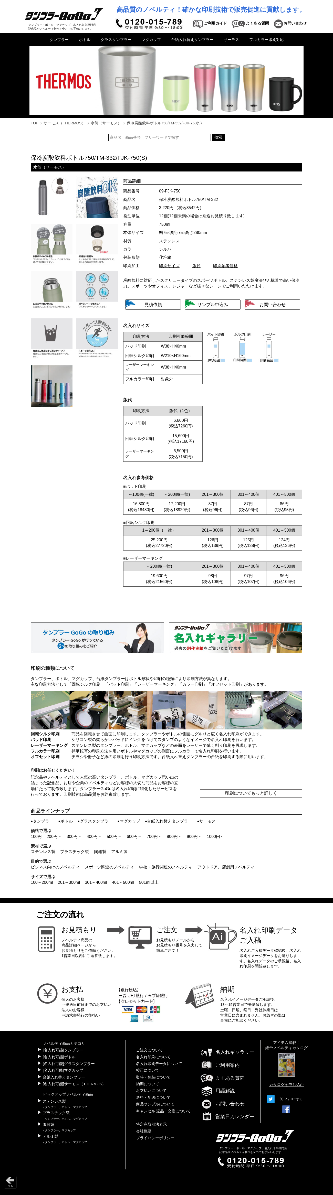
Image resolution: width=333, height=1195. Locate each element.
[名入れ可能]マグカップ (63, 1070)
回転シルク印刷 (86, 684)
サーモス (231, 40)
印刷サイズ (169, 266)
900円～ (194, 836)
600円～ (134, 836)
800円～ (174, 836)
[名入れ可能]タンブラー (63, 1050)
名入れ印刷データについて (159, 1064)
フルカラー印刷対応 (266, 40)
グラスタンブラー (116, 40)
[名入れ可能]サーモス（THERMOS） (74, 1084)
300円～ (74, 836)
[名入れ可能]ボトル (59, 1057)
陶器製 (100, 851)
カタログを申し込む (286, 1085)
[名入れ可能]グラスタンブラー (69, 1064)
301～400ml (96, 882)
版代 (196, 266)
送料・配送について (153, 1097)
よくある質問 (222, 1078)
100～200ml (42, 882)
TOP (34, 123)
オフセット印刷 (225, 684)
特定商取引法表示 (151, 1124)
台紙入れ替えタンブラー (192, 40)
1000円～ (215, 836)
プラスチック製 (74, 851)
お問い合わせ (222, 1103)
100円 (36, 836)
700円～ (154, 836)
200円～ (54, 836)
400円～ (94, 836)
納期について (147, 1084)
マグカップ (151, 40)
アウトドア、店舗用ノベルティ (226, 867)
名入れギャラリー (227, 1052)
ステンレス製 (43, 851)
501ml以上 (149, 882)
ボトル (84, 40)
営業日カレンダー (227, 1117)
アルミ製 (119, 851)
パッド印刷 (119, 684)
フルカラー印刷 (45, 751)
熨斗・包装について (153, 1077)
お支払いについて (151, 1091)
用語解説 (217, 1090)
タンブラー (59, 40)
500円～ (114, 836)
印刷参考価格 (225, 266)
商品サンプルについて (155, 1104)
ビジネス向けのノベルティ (55, 867)
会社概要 (143, 1131)
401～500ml (123, 882)
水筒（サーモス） (106, 123)
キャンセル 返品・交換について (163, 1111)
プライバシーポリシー (155, 1138)
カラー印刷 (192, 684)
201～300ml (69, 882)
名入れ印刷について (153, 1057)
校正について (147, 1070)
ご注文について (149, 1050)
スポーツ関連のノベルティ (109, 867)
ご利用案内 (220, 1065)
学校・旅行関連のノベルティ (165, 867)
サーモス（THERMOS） (64, 123)
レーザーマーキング (155, 684)
